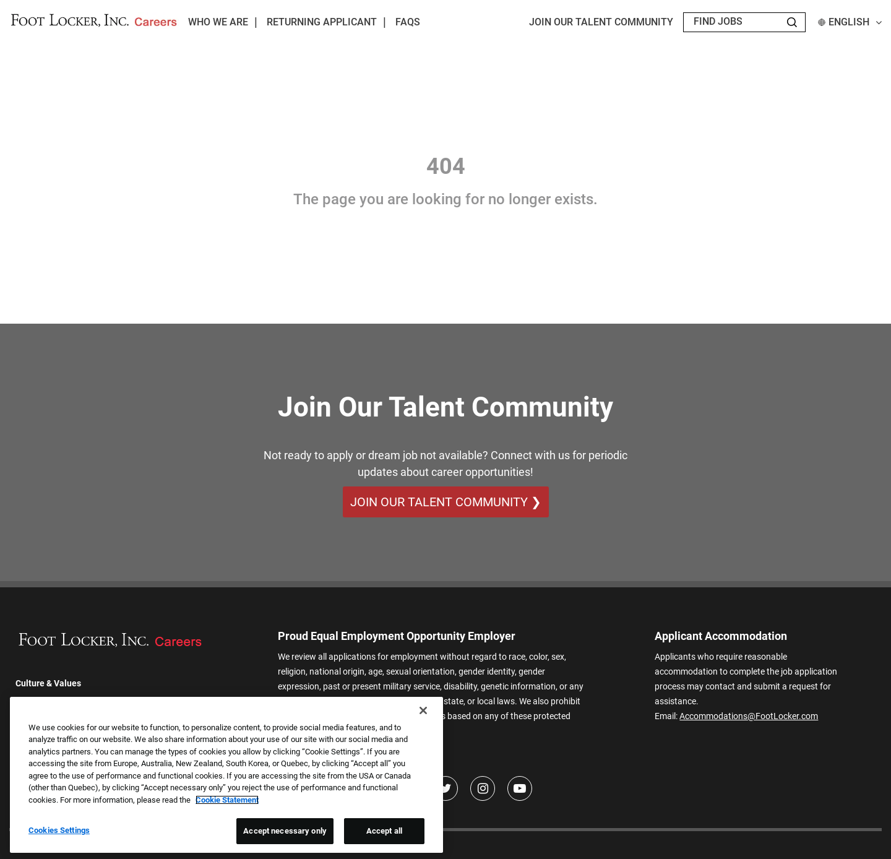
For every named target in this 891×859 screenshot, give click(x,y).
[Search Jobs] (792, 22)
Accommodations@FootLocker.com (748, 716)
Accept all (384, 830)
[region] (226, 775)
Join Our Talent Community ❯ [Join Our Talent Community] (445, 501)
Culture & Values (48, 683)
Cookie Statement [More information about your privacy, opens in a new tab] (227, 800)
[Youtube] (519, 788)
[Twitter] (445, 788)
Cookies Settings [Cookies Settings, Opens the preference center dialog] (59, 830)
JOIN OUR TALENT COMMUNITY (601, 22)
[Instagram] (482, 788)
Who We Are (218, 22)
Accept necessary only (285, 830)
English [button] (850, 22)
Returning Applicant (322, 22)
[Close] (423, 710)
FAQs (407, 22)
